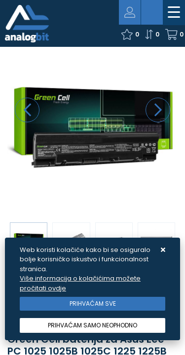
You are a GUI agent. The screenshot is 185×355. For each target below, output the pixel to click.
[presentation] (27, 110)
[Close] (92, 304)
